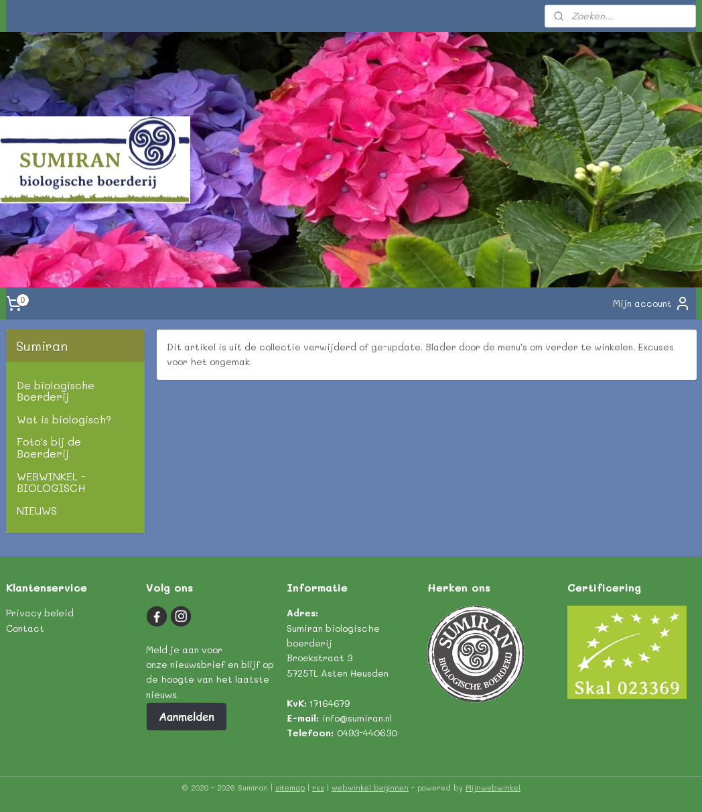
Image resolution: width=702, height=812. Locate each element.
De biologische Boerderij (55, 391)
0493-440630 (367, 732)
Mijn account (652, 303)
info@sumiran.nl (357, 718)
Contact (25, 628)
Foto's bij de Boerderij (49, 447)
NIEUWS (37, 510)
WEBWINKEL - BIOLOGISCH (51, 482)
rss (318, 788)
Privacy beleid (40, 612)
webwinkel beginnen (370, 788)
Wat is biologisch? (64, 419)
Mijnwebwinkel (493, 788)
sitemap (290, 788)
